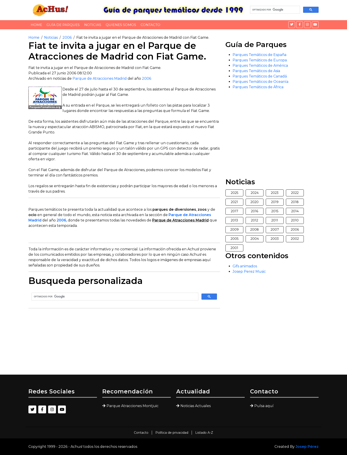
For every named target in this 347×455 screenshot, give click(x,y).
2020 (255, 202)
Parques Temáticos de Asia (256, 71)
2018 (295, 202)
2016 (254, 211)
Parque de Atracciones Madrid (100, 78)
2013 (234, 220)
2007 (275, 230)
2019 (274, 202)
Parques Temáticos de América (260, 65)
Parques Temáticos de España (259, 55)
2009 (234, 230)
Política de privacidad (171, 433)
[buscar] (274, 10)
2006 (67, 37)
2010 (295, 220)
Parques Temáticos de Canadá (260, 76)
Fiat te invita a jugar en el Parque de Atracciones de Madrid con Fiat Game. (142, 37)
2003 (275, 239)
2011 (274, 220)
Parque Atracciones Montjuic (133, 406)
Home (36, 25)
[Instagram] (307, 24)
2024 (255, 193)
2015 (274, 211)
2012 (254, 220)
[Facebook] (299, 24)
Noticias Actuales (195, 406)
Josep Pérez (307, 446)
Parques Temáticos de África (258, 87)
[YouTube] (315, 24)
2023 (274, 193)
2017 (234, 211)
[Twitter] (291, 24)
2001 (234, 248)
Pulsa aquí (264, 406)
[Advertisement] (124, 343)
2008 (254, 230)
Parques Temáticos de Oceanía (260, 81)
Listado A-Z (204, 433)
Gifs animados (245, 266)
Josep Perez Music (249, 271)
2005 (234, 239)
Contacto (150, 25)
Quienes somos (121, 25)
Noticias (92, 25)
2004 (255, 239)
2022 (295, 193)
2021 (234, 202)
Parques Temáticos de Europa (260, 60)
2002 (295, 239)
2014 (295, 211)
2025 (234, 193)
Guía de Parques (63, 25)
